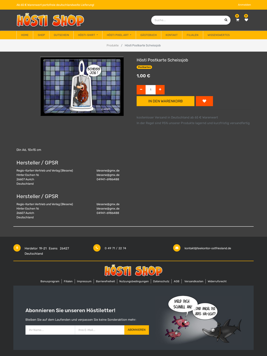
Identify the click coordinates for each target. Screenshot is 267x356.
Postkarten (144, 67)
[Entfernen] (141, 89)
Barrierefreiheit (105, 281)
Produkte (113, 45)
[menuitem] (25, 35)
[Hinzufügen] (160, 89)
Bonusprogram (49, 281)
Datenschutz (161, 281)
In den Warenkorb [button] (165, 101)
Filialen (68, 281)
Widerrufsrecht (217, 281)
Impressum (84, 281)
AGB (176, 281)
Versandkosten (193, 281)
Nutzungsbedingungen (134, 281)
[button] (204, 101)
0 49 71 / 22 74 (115, 248)
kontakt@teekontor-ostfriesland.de (208, 248)
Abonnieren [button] (137, 330)
